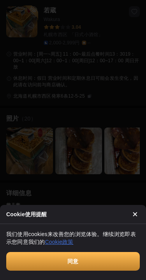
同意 (72, 261)
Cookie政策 (59, 242)
